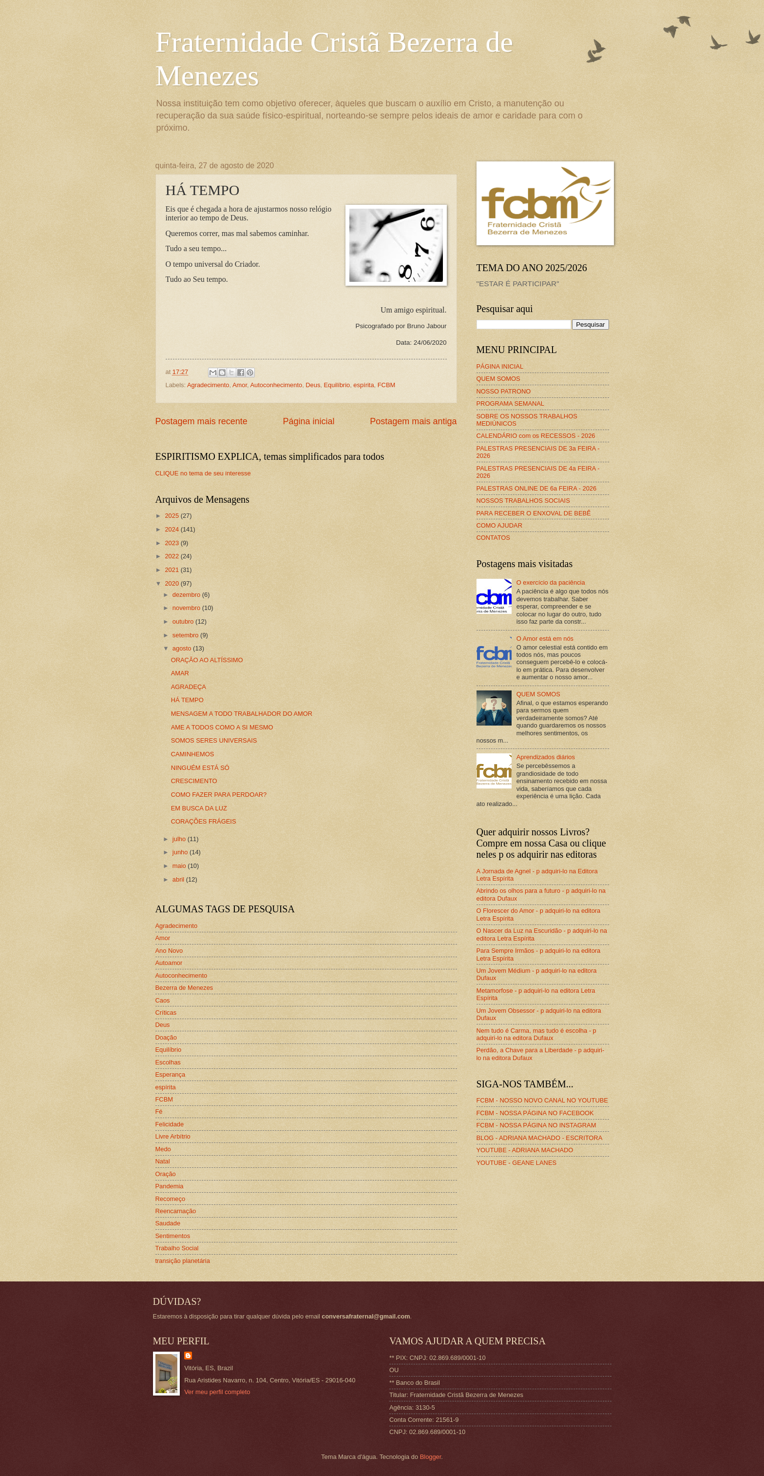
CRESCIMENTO (194, 781)
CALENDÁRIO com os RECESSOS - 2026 (536, 435)
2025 (172, 515)
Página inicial (308, 421)
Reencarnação (175, 1211)
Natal (162, 1161)
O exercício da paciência (550, 582)
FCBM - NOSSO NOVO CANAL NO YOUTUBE (542, 1100)
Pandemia (169, 1186)
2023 (172, 543)
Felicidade (169, 1124)
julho (180, 839)
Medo (163, 1149)
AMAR (180, 673)
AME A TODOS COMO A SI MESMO (222, 727)
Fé (159, 1111)
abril (179, 879)
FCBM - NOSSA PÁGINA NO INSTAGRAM (536, 1125)
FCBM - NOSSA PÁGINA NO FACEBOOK (535, 1113)
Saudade (168, 1223)
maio (180, 865)
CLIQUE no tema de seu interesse (203, 473)
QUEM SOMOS (498, 378)
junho (181, 852)
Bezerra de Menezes (184, 987)
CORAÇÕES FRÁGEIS (203, 821)
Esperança (170, 1074)
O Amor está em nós (544, 638)
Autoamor (169, 962)
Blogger (430, 1456)
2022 (172, 556)
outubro (183, 621)
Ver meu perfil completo (217, 1392)
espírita (363, 385)
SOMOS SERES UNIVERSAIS (214, 740)
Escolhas (168, 1062)
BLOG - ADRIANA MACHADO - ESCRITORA (540, 1137)
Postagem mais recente (201, 421)
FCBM (386, 385)
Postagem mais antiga (413, 421)
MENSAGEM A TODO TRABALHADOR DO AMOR (241, 713)
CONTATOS (493, 537)
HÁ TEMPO (187, 700)
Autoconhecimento (276, 385)
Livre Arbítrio (173, 1136)
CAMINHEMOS (192, 754)
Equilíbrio (337, 385)
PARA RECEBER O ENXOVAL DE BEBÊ (534, 513)
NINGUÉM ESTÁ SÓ (200, 767)
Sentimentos (173, 1236)
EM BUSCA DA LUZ (199, 808)
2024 (172, 529)
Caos (162, 1000)
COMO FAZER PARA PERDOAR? (219, 794)
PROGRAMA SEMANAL (511, 403)
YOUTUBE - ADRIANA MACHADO (525, 1150)
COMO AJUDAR (499, 525)
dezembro (187, 594)
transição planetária (182, 1260)
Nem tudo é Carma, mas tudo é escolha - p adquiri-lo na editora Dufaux (536, 1034)
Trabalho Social (177, 1248)
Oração (165, 1174)
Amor (239, 385)
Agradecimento (208, 385)
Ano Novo (169, 950)
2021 (172, 569)
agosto (182, 648)
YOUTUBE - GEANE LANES (517, 1162)
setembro (186, 635)
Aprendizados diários (545, 757)
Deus (313, 385)
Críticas (166, 1012)
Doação (166, 1037)
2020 (172, 583)
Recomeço (170, 1198)
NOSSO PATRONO (504, 391)
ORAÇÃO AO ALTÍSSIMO (207, 660)
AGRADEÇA (188, 686)
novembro (187, 607)
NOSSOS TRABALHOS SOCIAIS (523, 500)
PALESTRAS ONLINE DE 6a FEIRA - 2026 (537, 488)
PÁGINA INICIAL (500, 366)
